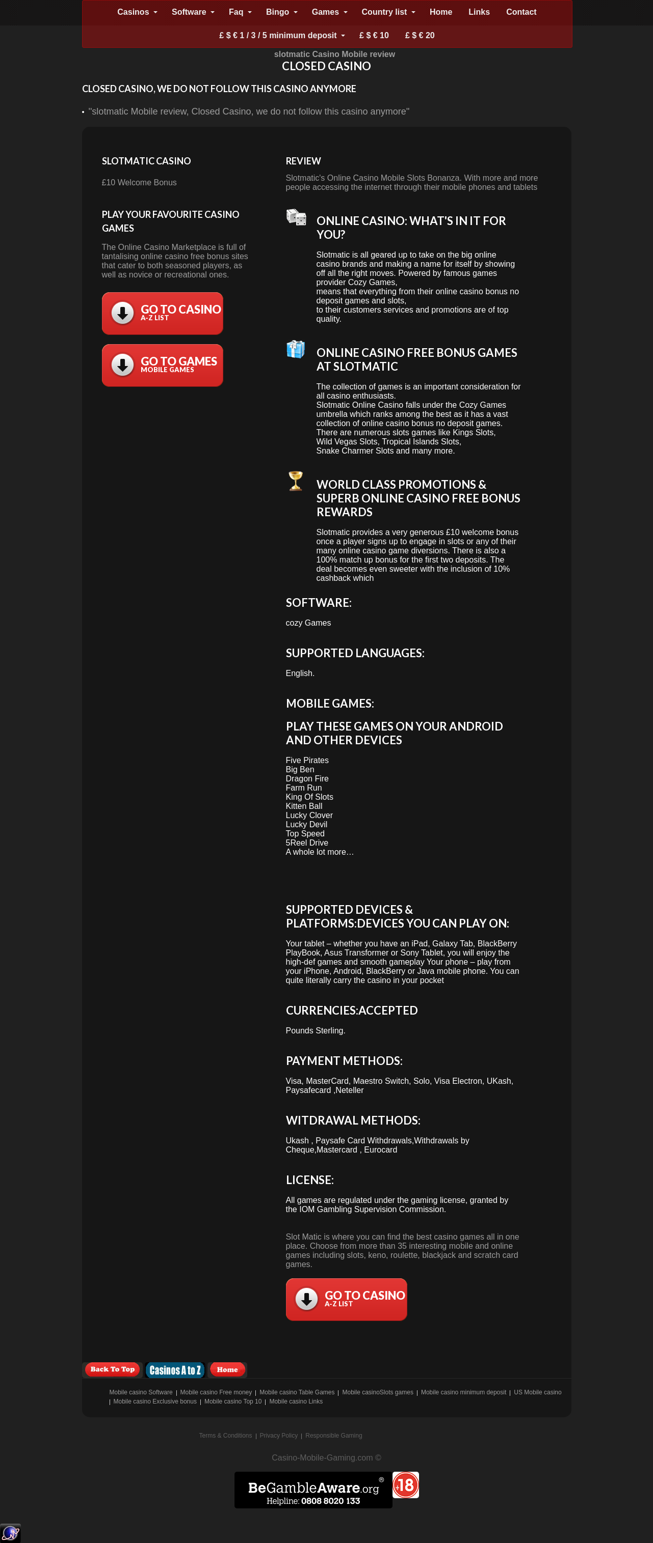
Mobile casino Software (141, 1392)
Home (441, 12)
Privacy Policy (279, 1435)
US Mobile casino (537, 1392)
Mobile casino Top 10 (233, 1401)
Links (479, 12)
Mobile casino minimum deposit (463, 1392)
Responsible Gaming (333, 1435)
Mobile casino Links (296, 1401)
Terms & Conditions (225, 1435)
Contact (521, 12)
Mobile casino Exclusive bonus (155, 1401)
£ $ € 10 (374, 35)
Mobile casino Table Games (296, 1392)
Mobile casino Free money (216, 1392)
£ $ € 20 (420, 35)
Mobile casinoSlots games (377, 1392)
